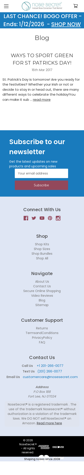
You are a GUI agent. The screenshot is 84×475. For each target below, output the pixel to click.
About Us (42, 281)
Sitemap (42, 305)
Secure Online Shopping (42, 291)
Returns (42, 328)
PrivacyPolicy (42, 337)
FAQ (42, 342)
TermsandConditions (42, 333)
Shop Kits (42, 244)
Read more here (49, 423)
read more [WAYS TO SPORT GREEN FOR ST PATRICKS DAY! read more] (42, 99)
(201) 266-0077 (49, 371)
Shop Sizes (42, 249)
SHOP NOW (66, 24)
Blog (42, 300)
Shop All (42, 258)
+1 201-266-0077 (50, 365)
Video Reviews (42, 295)
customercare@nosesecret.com (50, 376)
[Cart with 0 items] (75, 6)
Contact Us (42, 286)
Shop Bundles (42, 253)
